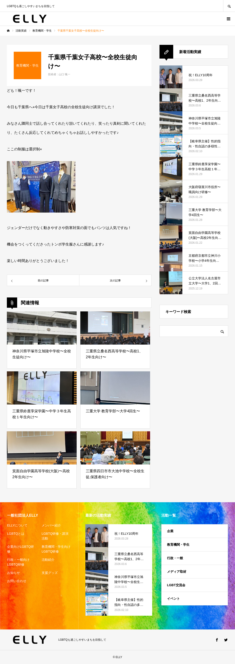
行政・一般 (175, 558)
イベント (173, 598)
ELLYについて (17, 525)
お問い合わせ (16, 581)
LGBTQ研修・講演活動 (55, 536)
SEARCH (229, 6)
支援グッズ (50, 573)
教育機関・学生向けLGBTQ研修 (56, 549)
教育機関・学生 (178, 544)
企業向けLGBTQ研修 (20, 549)
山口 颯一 (64, 74)
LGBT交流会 (176, 585)
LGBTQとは (15, 533)
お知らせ (13, 573)
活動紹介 (48, 559)
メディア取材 (176, 571)
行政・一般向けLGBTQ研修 (18, 562)
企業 (170, 531)
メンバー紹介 (51, 525)
